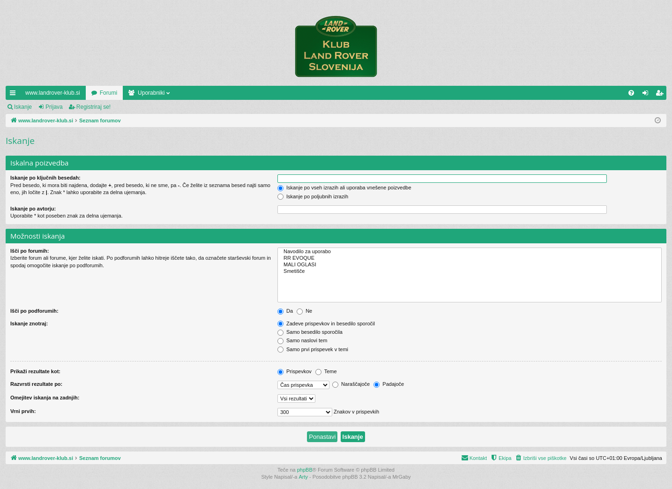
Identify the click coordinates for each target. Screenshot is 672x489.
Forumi (108, 93)
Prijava (54, 107)
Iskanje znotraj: (29, 323)
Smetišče (469, 271)
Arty (303, 477)
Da (285, 311)
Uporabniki (151, 93)
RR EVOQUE (469, 258)
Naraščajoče (351, 384)
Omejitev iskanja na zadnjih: (44, 397)
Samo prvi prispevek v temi (312, 349)
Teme (326, 371)
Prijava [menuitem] (647, 95)
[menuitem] (631, 93)
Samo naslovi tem (302, 340)
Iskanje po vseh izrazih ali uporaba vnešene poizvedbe (344, 187)
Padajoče (388, 384)
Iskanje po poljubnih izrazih (312, 196)
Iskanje (23, 107)
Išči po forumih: (29, 251)
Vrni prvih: (23, 411)
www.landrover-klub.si (52, 93)
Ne (304, 311)
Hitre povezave (14, 95)
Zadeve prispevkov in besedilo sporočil (326, 323)
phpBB (305, 470)
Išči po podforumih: (34, 311)
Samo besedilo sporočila (310, 332)
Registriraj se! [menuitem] (661, 95)
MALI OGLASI (469, 265)
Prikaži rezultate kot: (35, 371)
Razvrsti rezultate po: (36, 384)
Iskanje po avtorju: (33, 208)
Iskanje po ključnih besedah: (45, 178)
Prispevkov (294, 371)
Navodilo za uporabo (469, 251)
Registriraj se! (93, 107)
